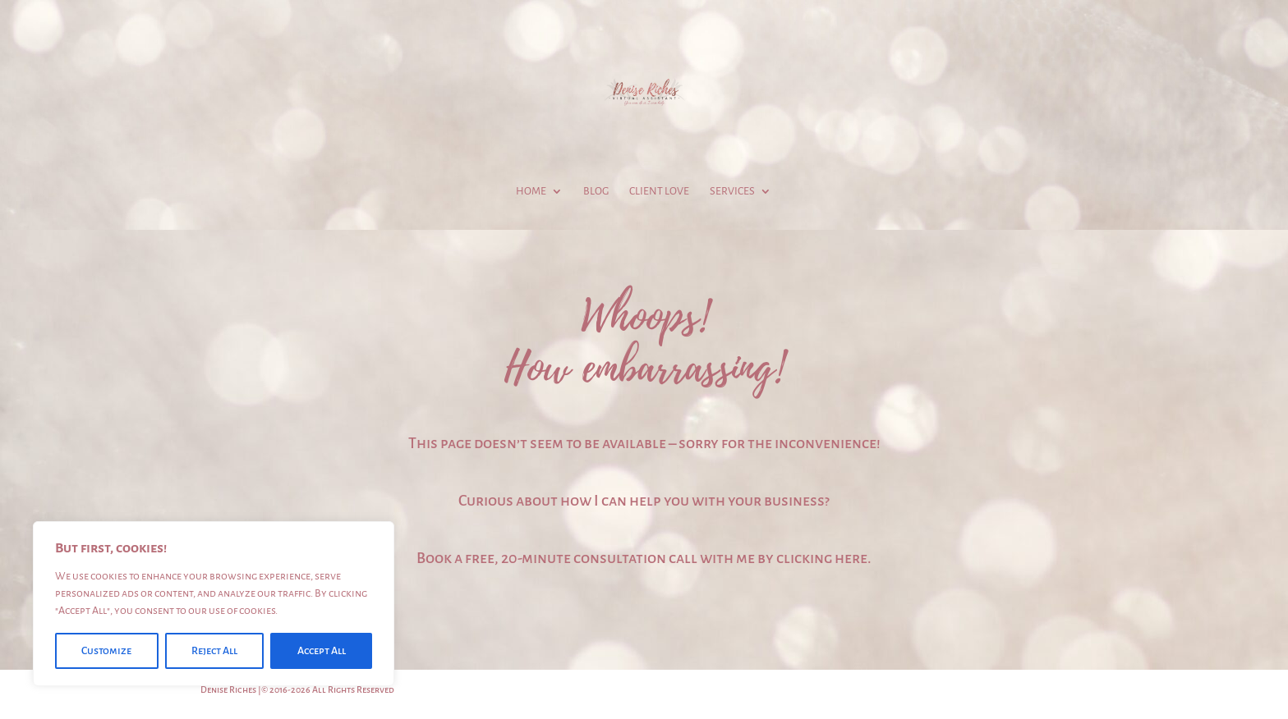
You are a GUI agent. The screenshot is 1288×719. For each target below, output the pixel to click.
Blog (596, 191)
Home (531, 191)
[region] (213, 603)
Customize (106, 651)
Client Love (659, 191)
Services (732, 191)
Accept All (321, 651)
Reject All (214, 651)
